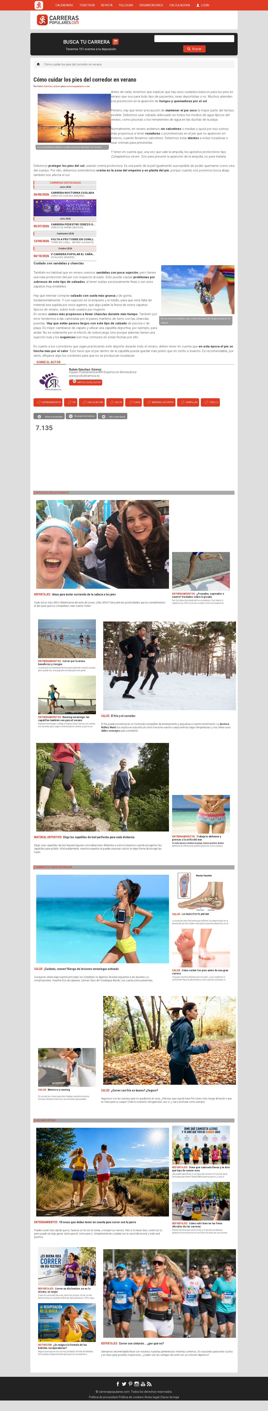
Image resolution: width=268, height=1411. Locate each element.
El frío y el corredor (123, 726)
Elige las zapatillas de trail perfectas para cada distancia (98, 847)
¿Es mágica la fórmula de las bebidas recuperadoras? (62, 1357)
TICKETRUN (87, 36)
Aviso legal (152, 1407)
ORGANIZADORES (151, 36)
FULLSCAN (126, 36)
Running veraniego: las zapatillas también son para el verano (63, 729)
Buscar (194, 59)
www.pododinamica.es (84, 386)
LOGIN (202, 36)
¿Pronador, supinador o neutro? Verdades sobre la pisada (198, 606)
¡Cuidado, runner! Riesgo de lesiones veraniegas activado (81, 979)
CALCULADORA (179, 36)
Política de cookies (131, 1407)
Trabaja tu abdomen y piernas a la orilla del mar (196, 848)
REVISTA (107, 36)
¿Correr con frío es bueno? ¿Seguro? (134, 1101)
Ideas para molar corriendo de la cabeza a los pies (84, 605)
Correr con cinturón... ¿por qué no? (141, 1354)
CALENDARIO (64, 36)
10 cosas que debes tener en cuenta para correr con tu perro (97, 1232)
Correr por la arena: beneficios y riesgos (61, 673)
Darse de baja (170, 1407)
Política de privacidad (103, 1407)
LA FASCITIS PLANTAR (195, 924)
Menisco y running (59, 1100)
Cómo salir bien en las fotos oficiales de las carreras (197, 1235)
